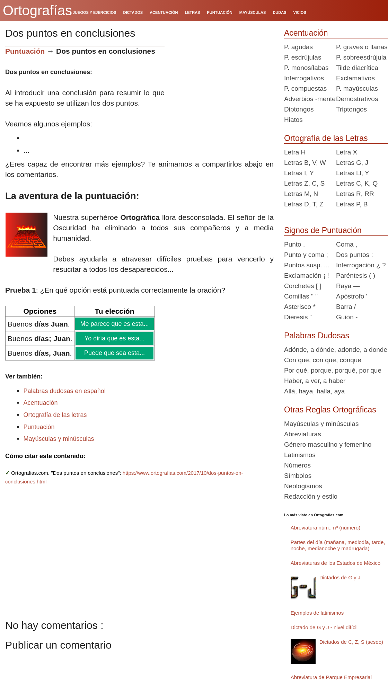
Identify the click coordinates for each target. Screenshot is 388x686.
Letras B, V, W (305, 162)
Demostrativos (357, 99)
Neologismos (303, 486)
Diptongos (299, 109)
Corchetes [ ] (302, 285)
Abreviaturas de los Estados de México (335, 563)
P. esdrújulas (302, 57)
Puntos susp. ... (306, 265)
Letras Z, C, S (304, 183)
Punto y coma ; (306, 254)
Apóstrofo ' (351, 296)
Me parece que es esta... (114, 323)
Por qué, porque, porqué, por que (332, 370)
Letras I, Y (299, 173)
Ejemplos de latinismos (317, 613)
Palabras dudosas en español (65, 390)
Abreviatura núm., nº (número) (325, 528)
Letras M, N (301, 193)
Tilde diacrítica (357, 67)
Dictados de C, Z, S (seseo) (351, 642)
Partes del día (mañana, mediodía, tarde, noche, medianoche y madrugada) (338, 545)
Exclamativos (355, 78)
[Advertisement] (222, 89)
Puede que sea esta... (114, 352)
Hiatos (293, 119)
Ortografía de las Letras (326, 138)
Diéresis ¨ (298, 317)
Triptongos (351, 109)
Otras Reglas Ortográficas (330, 409)
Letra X (346, 152)
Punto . (294, 244)
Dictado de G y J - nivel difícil (324, 627)
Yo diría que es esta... (114, 338)
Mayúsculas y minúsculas (59, 438)
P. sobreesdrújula (361, 57)
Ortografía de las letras (55, 414)
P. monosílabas (306, 67)
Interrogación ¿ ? (361, 265)
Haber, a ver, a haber (314, 380)
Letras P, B (352, 204)
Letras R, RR (355, 193)
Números (297, 465)
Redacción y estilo (310, 496)
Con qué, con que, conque (322, 360)
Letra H (295, 152)
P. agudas (298, 47)
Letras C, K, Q (357, 183)
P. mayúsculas (357, 88)
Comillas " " (301, 296)
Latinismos (300, 454)
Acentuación (41, 402)
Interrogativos (304, 78)
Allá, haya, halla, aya (314, 391)
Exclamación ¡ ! (306, 275)
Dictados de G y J (339, 577)
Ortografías (37, 10)
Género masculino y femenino (327, 444)
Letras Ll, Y (352, 173)
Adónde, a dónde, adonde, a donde (335, 349)
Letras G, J (352, 162)
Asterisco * (300, 306)
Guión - (347, 317)
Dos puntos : (354, 254)
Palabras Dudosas (316, 335)
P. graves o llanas (362, 47)
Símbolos (297, 475)
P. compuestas (305, 88)
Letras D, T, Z (304, 204)
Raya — (348, 285)
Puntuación (26, 51)
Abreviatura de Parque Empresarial (331, 677)
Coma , (346, 244)
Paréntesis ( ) (355, 275)
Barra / (346, 306)
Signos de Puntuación (323, 230)
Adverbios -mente (310, 99)
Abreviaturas (302, 434)
